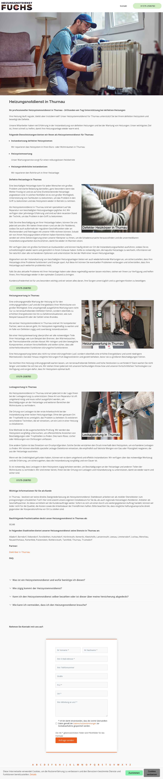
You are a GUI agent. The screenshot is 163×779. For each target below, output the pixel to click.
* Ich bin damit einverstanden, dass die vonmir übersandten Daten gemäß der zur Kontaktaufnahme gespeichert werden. (82, 723)
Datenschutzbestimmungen (85, 723)
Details (33, 774)
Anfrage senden (66, 740)
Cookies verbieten (152, 773)
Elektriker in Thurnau (19, 552)
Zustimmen (134, 772)
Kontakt (123, 6)
